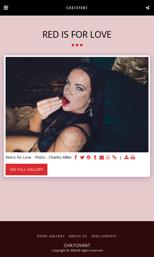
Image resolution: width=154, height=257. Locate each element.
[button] (5, 7)
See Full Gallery (26, 169)
